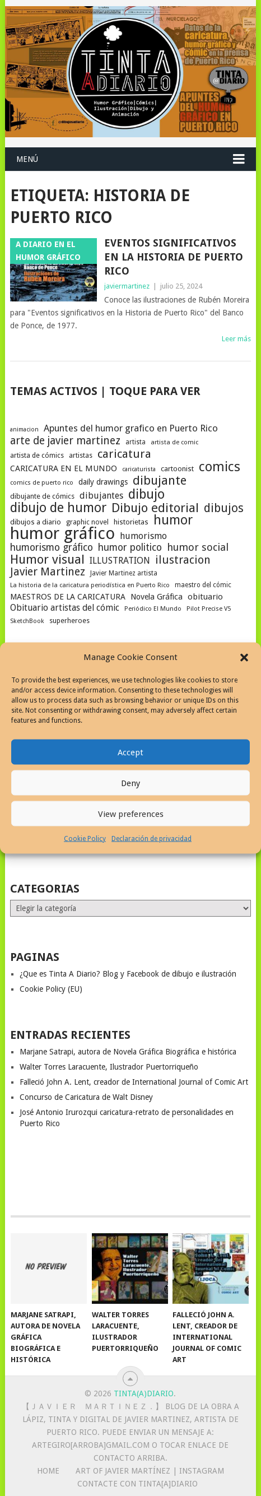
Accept (130, 752)
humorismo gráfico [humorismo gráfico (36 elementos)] (51, 547)
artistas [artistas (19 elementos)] (80, 455)
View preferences (131, 814)
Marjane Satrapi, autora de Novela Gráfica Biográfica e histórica (128, 1051)
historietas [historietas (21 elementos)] (131, 522)
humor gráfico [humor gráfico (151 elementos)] (62, 533)
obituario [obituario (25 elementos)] (205, 597)
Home (48, 1470)
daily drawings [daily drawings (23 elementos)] (103, 481)
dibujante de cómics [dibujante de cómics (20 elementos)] (42, 496)
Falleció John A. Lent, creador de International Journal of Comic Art (134, 1081)
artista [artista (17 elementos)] (135, 442)
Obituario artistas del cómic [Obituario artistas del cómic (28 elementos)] (64, 607)
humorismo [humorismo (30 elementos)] (143, 536)
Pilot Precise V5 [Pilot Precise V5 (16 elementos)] (209, 608)
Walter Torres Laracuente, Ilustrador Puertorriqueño (109, 1066)
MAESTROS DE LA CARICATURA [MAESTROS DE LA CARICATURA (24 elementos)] (67, 596)
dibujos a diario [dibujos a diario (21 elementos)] (35, 522)
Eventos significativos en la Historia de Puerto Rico (173, 257)
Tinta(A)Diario (144, 1393)
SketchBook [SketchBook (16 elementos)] (27, 621)
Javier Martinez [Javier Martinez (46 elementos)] (47, 572)
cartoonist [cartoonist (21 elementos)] (177, 468)
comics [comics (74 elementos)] (219, 466)
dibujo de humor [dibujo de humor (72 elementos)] (58, 507)
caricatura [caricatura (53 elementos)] (124, 453)
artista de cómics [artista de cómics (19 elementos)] (37, 455)
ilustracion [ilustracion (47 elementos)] (183, 560)
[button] (244, 657)
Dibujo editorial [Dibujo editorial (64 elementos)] (155, 507)
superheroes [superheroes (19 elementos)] (69, 620)
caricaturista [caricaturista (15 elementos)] (139, 469)
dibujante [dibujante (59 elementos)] (160, 480)
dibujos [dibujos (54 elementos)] (224, 508)
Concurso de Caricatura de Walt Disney (86, 1097)
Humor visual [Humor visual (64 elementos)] (47, 559)
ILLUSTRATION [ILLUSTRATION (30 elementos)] (120, 560)
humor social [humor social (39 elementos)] (198, 547)
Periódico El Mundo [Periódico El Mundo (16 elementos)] (152, 608)
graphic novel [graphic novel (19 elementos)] (87, 522)
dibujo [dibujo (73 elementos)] (146, 494)
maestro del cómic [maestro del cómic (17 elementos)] (203, 585)
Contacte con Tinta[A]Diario (137, 1483)
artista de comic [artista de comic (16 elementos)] (174, 442)
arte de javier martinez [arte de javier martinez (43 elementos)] (65, 441)
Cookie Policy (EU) (51, 988)
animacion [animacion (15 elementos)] (24, 429)
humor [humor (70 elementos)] (173, 520)
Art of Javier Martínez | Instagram (150, 1470)
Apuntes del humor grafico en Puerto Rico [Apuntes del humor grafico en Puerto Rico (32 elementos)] (131, 428)
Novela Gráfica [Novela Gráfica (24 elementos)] (156, 596)
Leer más (236, 338)
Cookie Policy (85, 839)
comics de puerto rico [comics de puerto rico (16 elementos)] (41, 482)
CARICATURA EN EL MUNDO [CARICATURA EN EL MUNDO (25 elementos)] (63, 468)
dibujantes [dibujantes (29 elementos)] (101, 495)
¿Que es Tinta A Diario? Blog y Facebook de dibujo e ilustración (128, 973)
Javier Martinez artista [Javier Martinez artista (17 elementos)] (123, 573)
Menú (27, 159)
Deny (130, 783)
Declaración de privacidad (151, 839)
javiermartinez (127, 286)
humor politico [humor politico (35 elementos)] (130, 547)
